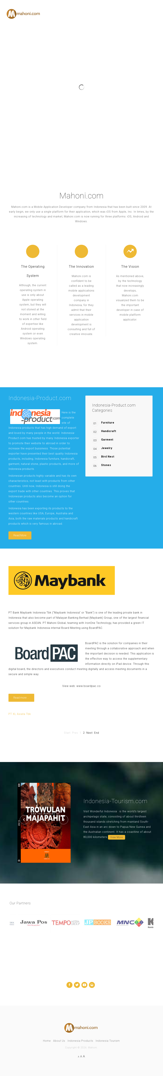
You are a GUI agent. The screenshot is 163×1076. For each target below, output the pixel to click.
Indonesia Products (80, 1040)
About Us (59, 1040)
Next (89, 732)
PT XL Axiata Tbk (19, 714)
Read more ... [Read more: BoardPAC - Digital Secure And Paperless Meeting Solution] (21, 697)
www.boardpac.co (88, 686)
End (96, 732)
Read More (19, 535)
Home (47, 1040)
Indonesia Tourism (108, 1040)
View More (116, 837)
